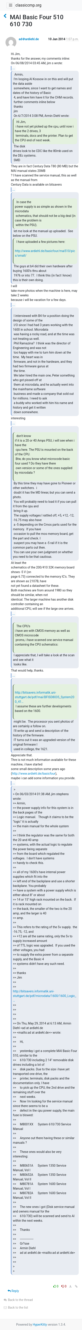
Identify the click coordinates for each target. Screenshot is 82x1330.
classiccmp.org (28, 5)
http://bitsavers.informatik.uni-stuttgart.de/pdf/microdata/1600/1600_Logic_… (44, 996)
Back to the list (15, 1307)
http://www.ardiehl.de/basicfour (33, 773)
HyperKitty (40, 1324)
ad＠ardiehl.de (29, 39)
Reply (13, 1291)
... (13, 68)
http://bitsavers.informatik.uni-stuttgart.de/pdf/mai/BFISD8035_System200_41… (44, 697)
